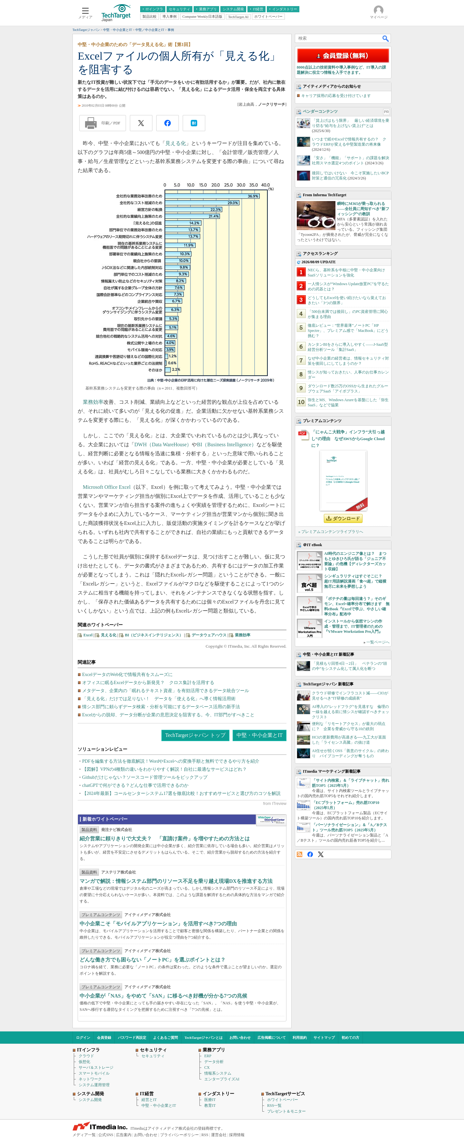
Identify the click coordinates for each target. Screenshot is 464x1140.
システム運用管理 (94, 1085)
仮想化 (84, 1061)
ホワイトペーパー (282, 1099)
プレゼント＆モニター (286, 1111)
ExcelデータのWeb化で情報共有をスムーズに (127, 674)
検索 (386, 38)
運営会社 (219, 1135)
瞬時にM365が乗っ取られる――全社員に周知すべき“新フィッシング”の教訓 (363, 208)
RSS (299, 854)
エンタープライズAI (221, 1079)
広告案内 (123, 1135)
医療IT (210, 1099)
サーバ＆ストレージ (96, 1067)
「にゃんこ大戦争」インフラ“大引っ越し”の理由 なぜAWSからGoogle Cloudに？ (348, 439)
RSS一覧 (274, 1105)
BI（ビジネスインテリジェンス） (154, 635)
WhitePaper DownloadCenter (271, 820)
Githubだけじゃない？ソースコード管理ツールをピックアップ (145, 777)
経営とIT (149, 1099)
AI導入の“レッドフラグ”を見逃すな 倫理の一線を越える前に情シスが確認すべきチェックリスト (350, 711)
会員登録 (104, 1037)
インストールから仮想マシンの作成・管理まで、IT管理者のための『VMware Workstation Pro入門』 (353, 626)
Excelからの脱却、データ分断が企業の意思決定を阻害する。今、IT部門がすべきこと (168, 714)
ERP (207, 1056)
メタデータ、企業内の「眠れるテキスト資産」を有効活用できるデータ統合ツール (165, 690)
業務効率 (93, 402)
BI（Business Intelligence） (226, 444)
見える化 (175, 143)
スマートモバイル (94, 1073)
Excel (87, 635)
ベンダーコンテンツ (320, 111)
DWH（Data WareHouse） (163, 444)
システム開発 (90, 1099)
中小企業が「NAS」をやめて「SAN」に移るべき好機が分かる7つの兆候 (163, 996)
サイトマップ (324, 1037)
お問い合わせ (240, 1037)
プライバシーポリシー (179, 1135)
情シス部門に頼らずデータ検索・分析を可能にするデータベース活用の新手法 (161, 706)
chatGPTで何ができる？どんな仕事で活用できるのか (135, 785)
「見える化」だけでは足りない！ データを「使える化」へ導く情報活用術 (159, 698)
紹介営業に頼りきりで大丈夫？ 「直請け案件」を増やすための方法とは (165, 838)
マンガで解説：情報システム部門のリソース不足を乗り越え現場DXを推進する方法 (176, 881)
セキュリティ (153, 1056)
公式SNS (105, 1135)
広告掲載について (271, 1037)
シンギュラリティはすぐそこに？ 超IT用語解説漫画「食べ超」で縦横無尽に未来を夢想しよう (355, 581)
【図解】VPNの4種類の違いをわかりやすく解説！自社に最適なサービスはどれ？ (164, 769)
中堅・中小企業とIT (260, 735)
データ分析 (214, 1061)
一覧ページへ (378, 642)
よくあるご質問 (165, 1037)
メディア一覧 (84, 1135)
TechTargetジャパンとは (204, 1037)
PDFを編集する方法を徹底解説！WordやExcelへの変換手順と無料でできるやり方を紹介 (170, 761)
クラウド (86, 1056)
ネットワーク (90, 1079)
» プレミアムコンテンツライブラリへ (330, 531)
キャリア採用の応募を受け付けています (336, 95)
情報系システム (217, 1073)
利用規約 (300, 1037)
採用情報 (237, 1135)
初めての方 (350, 1037)
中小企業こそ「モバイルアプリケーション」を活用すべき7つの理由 (158, 923)
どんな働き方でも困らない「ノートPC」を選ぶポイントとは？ (153, 959)
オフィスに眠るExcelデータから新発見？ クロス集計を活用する (148, 682)
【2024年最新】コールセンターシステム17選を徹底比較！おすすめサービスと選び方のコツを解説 (181, 793)
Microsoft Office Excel (106, 487)
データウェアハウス (209, 635)
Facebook (310, 854)
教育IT (210, 1105)
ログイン (83, 1037)
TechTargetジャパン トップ (195, 735)
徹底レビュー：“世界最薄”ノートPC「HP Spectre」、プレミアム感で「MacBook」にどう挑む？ (348, 330)
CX (207, 1067)
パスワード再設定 (132, 1037)
